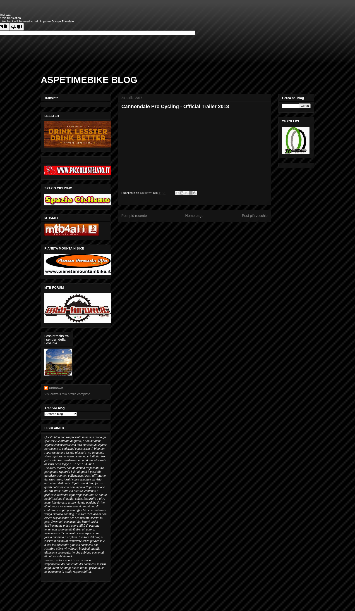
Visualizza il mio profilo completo (67, 394)
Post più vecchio (255, 216)
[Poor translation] (16, 27)
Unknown (56, 388)
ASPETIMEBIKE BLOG (89, 80)
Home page (194, 216)
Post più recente (134, 216)
